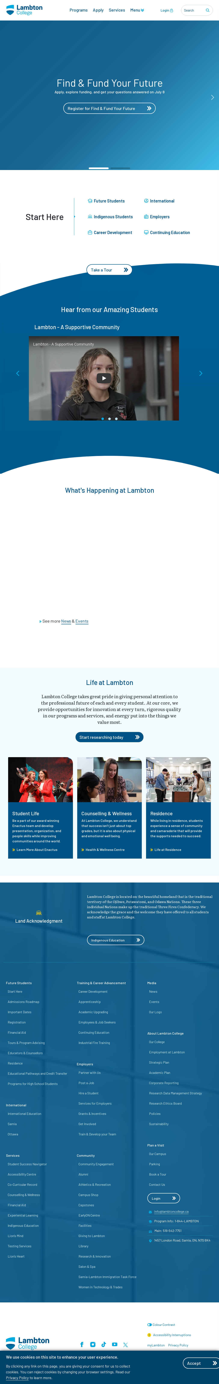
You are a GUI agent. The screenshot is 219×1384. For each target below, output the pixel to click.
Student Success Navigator (27, 1164)
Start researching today (110, 737)
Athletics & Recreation (94, 1184)
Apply (98, 9)
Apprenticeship (89, 1002)
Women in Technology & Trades (100, 1287)
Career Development (110, 232)
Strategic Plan (159, 1062)
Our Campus (157, 1154)
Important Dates (19, 1012)
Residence (15, 1063)
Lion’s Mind (15, 1236)
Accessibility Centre (22, 1174)
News (153, 991)
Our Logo (155, 1012)
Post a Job (86, 1083)
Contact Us (157, 1184)
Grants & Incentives (92, 1113)
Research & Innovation (94, 1256)
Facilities (85, 1225)
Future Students (106, 200)
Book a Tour (157, 1174)
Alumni (83, 1174)
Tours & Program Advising (26, 1043)
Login (167, 10)
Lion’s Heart (16, 1256)
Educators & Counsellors (25, 1053)
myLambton (156, 1345)
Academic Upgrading (93, 1012)
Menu (137, 9)
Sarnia (12, 1124)
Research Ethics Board (165, 1103)
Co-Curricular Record (22, 1184)
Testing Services (19, 1246)
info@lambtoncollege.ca (171, 1211)
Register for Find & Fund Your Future (109, 108)
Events (154, 1002)
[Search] (208, 10)
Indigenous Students (110, 216)
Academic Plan (159, 1072)
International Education (24, 1113)
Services (117, 9)
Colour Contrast (164, 1324)
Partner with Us (89, 1072)
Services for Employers (95, 1103)
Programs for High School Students (33, 1084)
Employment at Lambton (167, 1052)
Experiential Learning (23, 1215)
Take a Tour (109, 269)
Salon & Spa (86, 1266)
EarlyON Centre (89, 1215)
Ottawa (13, 1134)
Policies (155, 1113)
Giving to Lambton (91, 1236)
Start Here (15, 991)
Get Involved (87, 1124)
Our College (157, 1042)
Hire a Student (88, 1093)
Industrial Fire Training (94, 1043)
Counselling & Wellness (24, 1195)
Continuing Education (167, 232)
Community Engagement (96, 1164)
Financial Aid (17, 1032)
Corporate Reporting (164, 1083)
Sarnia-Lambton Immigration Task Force (107, 1277)
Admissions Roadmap (23, 1002)
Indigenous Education (115, 940)
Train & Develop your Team (97, 1134)
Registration (17, 1022)
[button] (99, 168)
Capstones (86, 1205)
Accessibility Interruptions (169, 1335)
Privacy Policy (17, 1377)
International (159, 200)
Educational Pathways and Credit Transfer (37, 1073)
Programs (79, 9)
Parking (154, 1164)
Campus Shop (88, 1195)
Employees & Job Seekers (97, 1022)
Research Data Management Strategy (175, 1093)
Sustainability (159, 1124)
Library (83, 1246)
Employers (157, 216)
